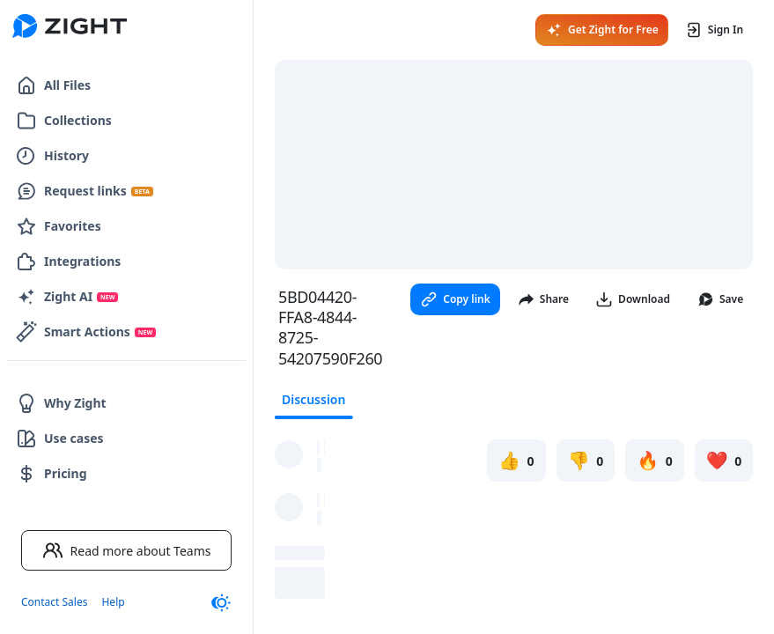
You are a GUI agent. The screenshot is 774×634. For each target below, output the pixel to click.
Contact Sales (54, 601)
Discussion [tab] (313, 399)
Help (112, 601)
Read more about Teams (126, 550)
